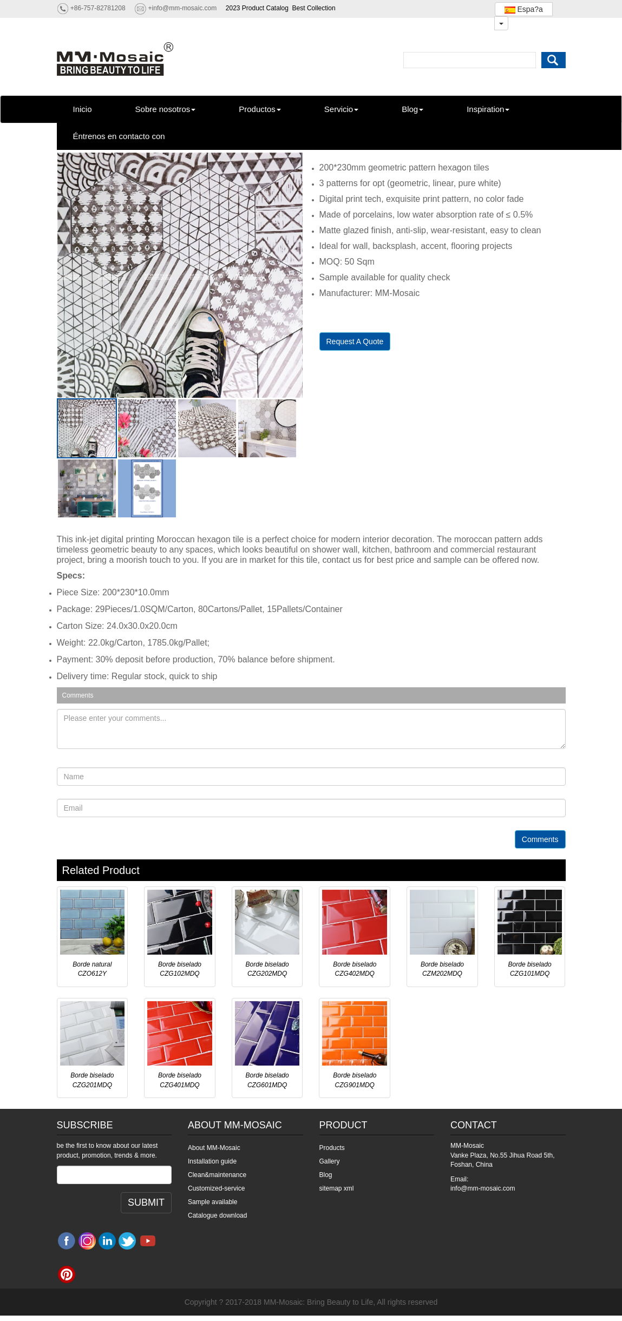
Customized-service (216, 1188)
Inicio (82, 109)
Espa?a (524, 9)
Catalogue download (217, 1215)
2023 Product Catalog (257, 8)
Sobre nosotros (165, 109)
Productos (260, 109)
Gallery (329, 1161)
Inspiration (488, 109)
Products (332, 1148)
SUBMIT (146, 1202)
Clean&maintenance (217, 1175)
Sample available (212, 1202)
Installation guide (212, 1161)
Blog (412, 109)
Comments (540, 839)
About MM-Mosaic (214, 1148)
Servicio (341, 109)
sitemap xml (336, 1188)
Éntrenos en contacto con (119, 136)
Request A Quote (355, 341)
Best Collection (314, 8)
